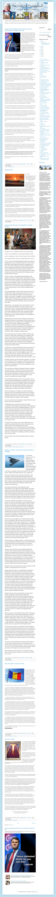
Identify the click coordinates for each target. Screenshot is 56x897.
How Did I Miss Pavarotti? (44, 93)
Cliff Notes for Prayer (43, 72)
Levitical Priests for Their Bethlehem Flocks (44, 110)
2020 (41, 53)
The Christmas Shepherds (44, 145)
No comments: (29, 220)
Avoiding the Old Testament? (44, 67)
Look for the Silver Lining (44, 112)
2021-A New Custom (43, 59)
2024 (41, 47)
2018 (41, 56)
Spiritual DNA (9, 170)
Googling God (42, 91)
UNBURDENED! (42, 155)
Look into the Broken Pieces (44, 113)
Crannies (41, 73)
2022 (41, 50)
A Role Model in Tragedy (44, 62)
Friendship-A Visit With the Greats (45, 84)
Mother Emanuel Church (44, 118)
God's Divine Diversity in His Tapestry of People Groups (15, 446)
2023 (41, 49)
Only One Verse (42, 125)
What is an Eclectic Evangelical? (45, 32)
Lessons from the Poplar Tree (45, 108)
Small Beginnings (43, 140)
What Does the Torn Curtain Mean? (13, 820)
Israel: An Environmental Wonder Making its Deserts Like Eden (45, 100)
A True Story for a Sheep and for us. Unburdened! (18, 881)
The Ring (41, 151)
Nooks (41, 122)
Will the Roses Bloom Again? (44, 158)
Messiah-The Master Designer (45, 115)
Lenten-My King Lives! (43, 106)
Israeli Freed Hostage (11, 166)
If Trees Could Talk (43, 96)
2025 (41, 46)
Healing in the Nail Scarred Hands (45, 92)
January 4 (43, 42)
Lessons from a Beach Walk (44, 107)
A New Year (42, 61)
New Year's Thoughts (43, 121)
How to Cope (42, 95)
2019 (41, 54)
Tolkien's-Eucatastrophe (44, 152)
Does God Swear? (43, 77)
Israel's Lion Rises (10, 660)
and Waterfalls (42, 66)
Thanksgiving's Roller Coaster (45, 144)
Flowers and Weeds (43, 82)
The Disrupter (42, 146)
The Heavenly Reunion (43, 149)
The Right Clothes (43, 150)
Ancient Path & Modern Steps (45, 65)
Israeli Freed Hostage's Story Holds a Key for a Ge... (45, 44)
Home (18, 823)
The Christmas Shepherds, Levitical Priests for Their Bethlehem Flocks (22, 875)
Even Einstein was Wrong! (44, 79)
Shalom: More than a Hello (44, 138)
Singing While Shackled (44, 139)
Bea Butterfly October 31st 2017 (45, 68)
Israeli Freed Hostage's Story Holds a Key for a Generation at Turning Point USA (18, 29)
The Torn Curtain (9, 739)
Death (41, 74)
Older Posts (33, 823)
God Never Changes (43, 88)
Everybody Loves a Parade (44, 80)
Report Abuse (42, 162)
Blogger (37, 891)
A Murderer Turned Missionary (45, 60)
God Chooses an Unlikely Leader (45, 85)
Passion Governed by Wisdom (45, 129)
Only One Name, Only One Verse (14, 663)
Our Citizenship (42, 128)
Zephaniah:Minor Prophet (44, 159)
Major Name (42, 114)
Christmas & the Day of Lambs (45, 71)
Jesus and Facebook (43, 105)
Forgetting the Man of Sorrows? (45, 83)
